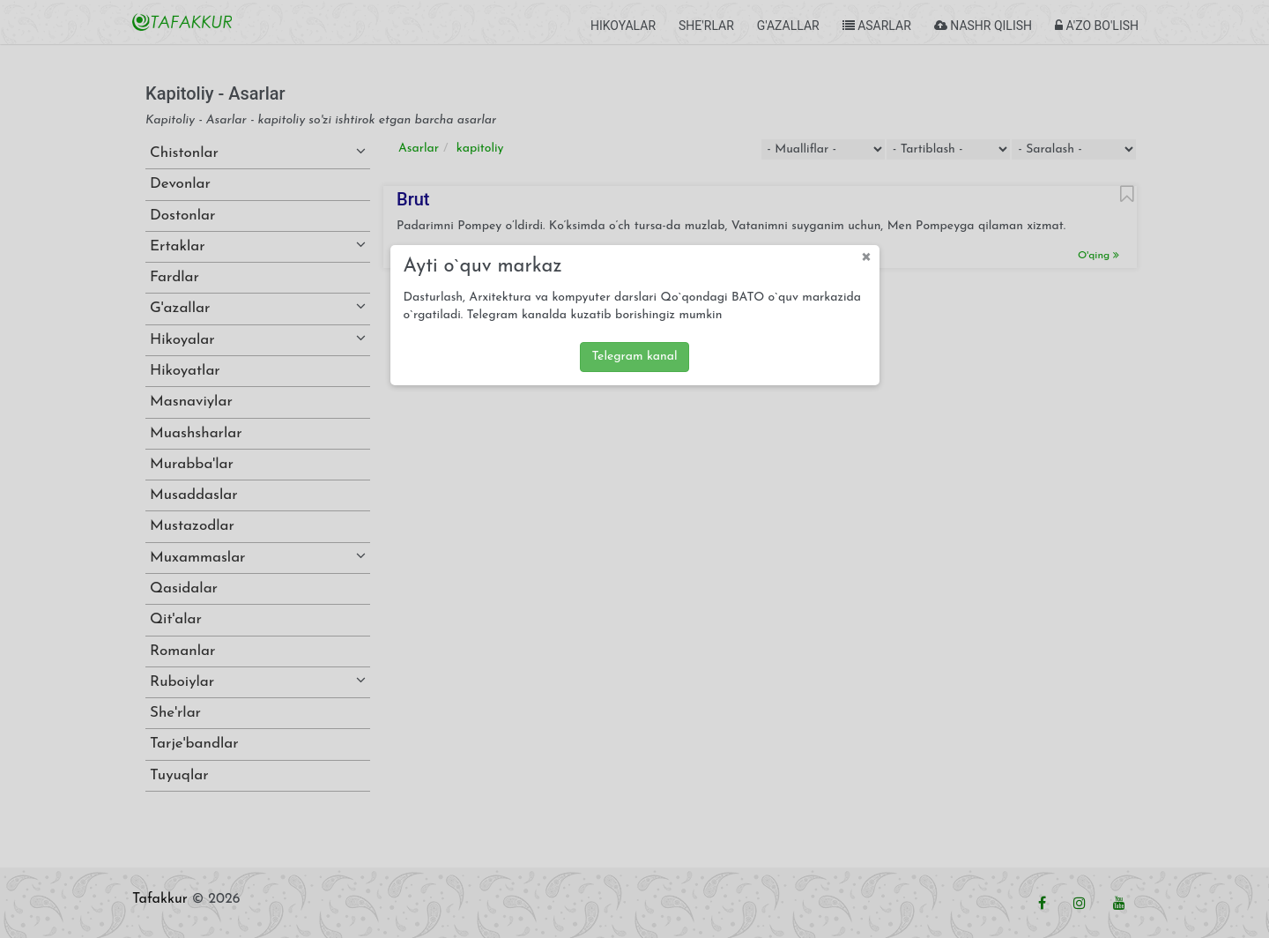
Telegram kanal (634, 356)
